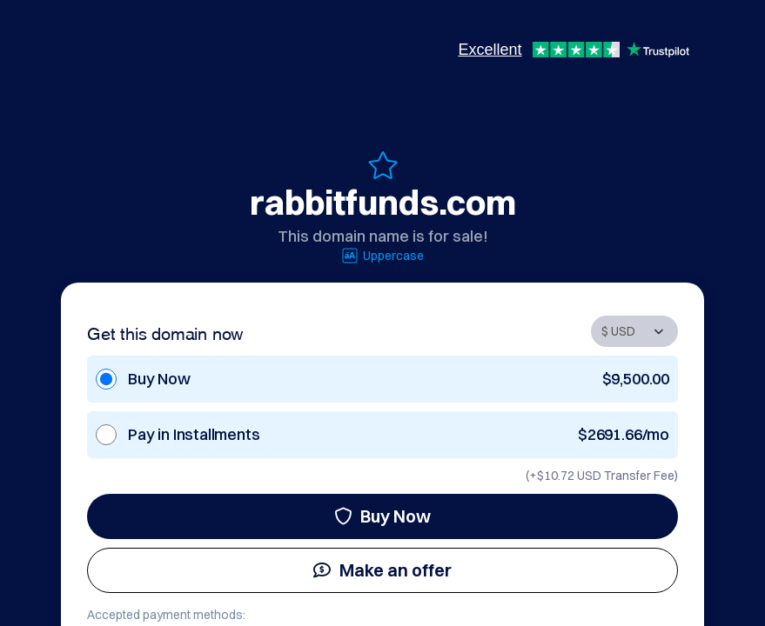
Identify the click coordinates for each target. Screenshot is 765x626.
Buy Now (382, 516)
